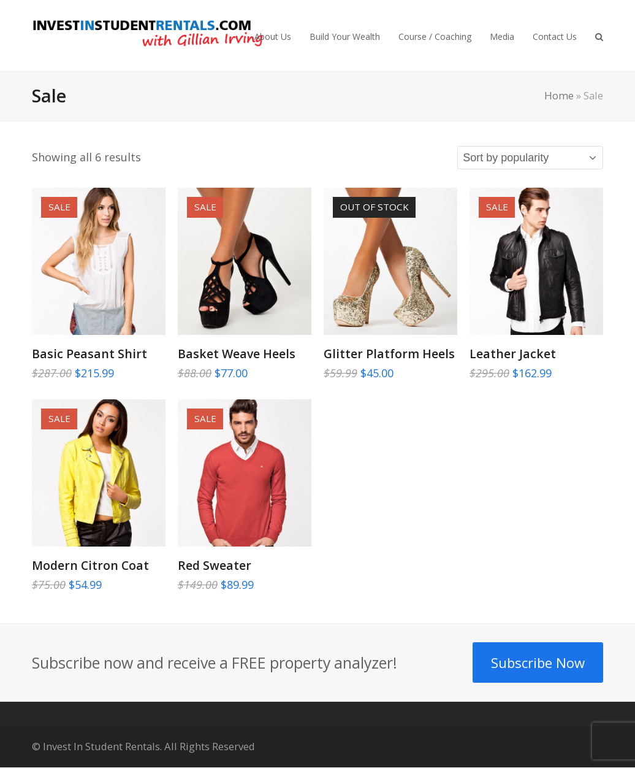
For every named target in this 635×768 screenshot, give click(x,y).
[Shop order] (530, 158)
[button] (599, 35)
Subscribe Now (538, 662)
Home (559, 95)
